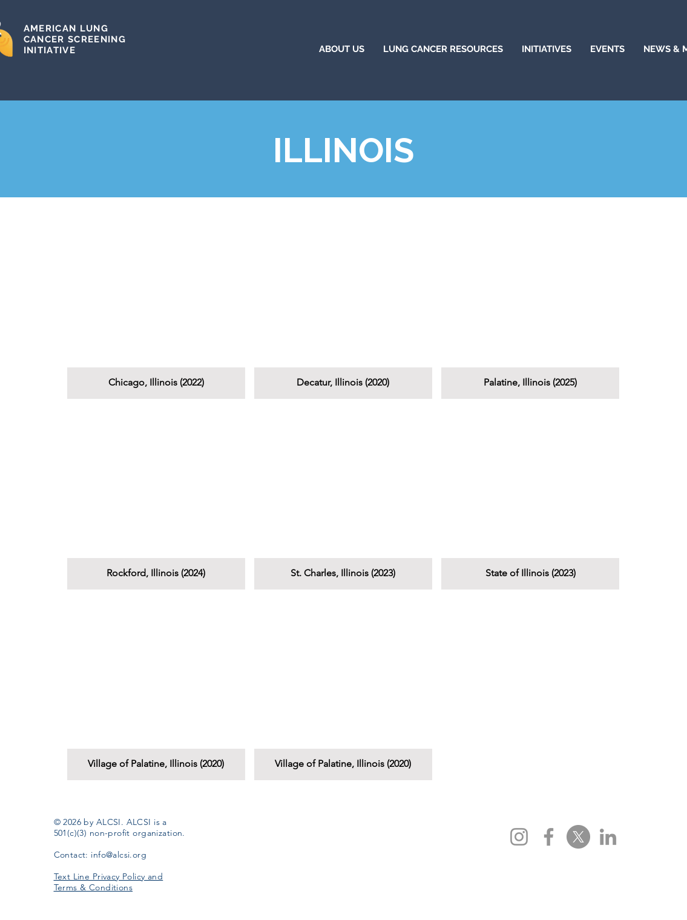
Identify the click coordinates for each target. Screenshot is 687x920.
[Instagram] (519, 837)
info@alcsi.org (118, 854)
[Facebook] (548, 837)
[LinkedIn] (608, 837)
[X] (578, 837)
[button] (156, 308)
